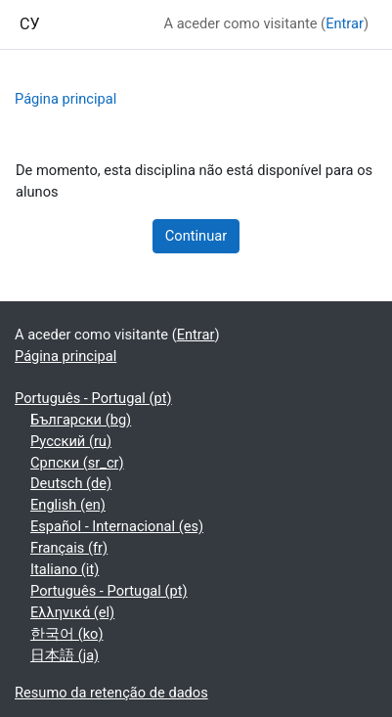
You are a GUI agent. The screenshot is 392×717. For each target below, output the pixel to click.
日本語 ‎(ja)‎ (64, 655)
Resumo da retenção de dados (111, 692)
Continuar (196, 236)
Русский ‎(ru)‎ (70, 441)
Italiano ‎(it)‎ (64, 569)
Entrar (345, 23)
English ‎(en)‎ (68, 505)
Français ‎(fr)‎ (69, 548)
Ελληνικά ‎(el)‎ (72, 612)
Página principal (65, 99)
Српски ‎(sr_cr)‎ (77, 462)
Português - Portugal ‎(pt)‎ (93, 398)
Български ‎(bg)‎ (80, 419)
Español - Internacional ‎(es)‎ (116, 526)
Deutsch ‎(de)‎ (70, 483)
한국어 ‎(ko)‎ (66, 634)
